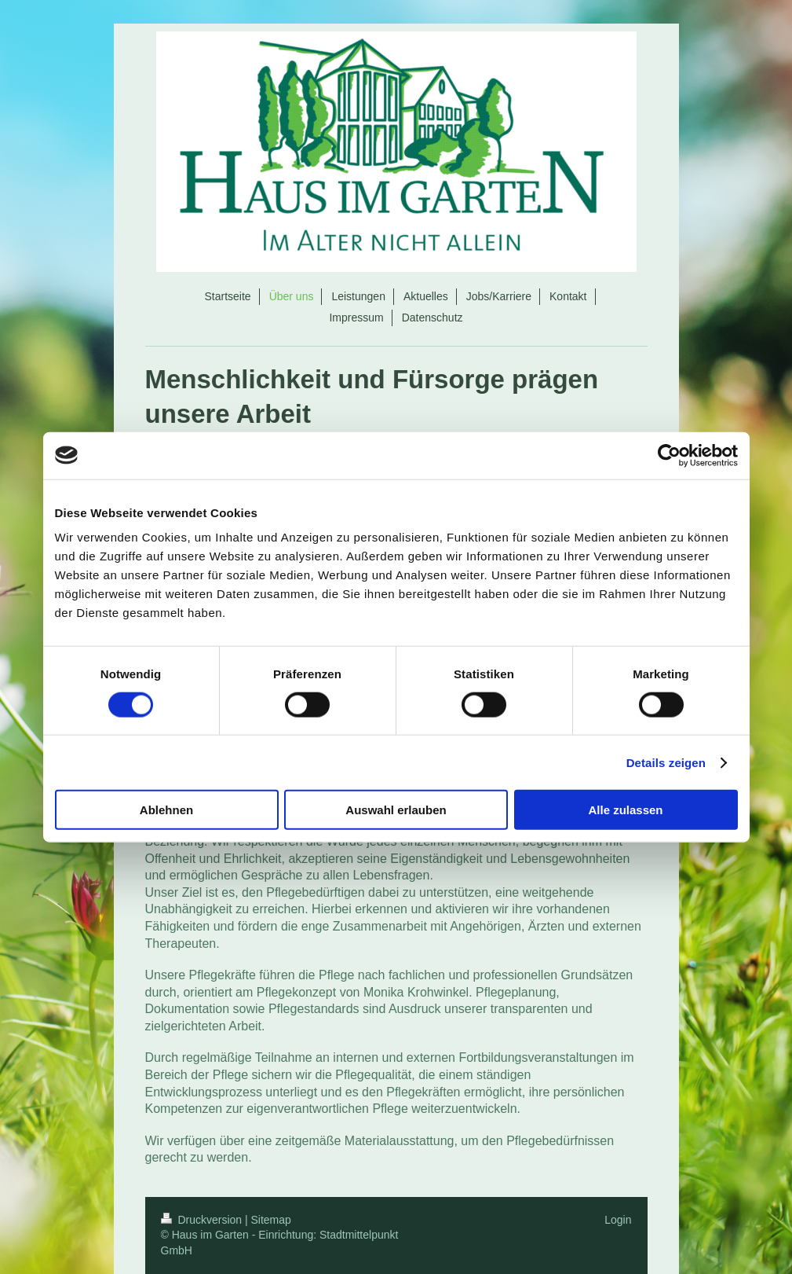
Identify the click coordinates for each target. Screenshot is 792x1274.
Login (617, 1219)
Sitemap (271, 1219)
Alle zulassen (625, 810)
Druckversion (203, 1219)
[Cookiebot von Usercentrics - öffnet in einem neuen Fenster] (669, 455)
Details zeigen (666, 762)
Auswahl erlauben (395, 810)
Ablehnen (166, 810)
